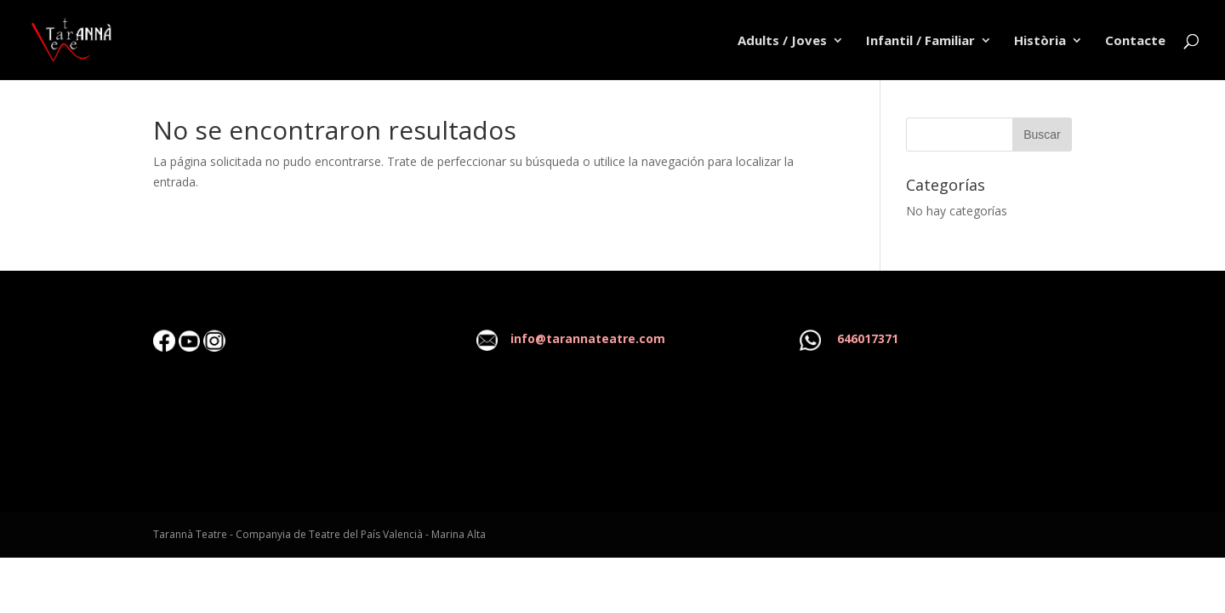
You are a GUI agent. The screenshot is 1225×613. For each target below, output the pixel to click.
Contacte (1135, 41)
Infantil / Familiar (920, 41)
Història (1040, 41)
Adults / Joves (782, 41)
